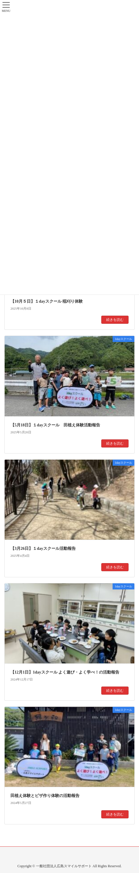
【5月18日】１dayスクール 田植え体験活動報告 (55, 425)
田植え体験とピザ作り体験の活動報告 (45, 796)
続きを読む (115, 320)
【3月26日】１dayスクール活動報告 (43, 548)
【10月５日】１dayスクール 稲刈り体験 (46, 301)
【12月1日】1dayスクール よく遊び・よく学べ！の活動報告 (64, 672)
